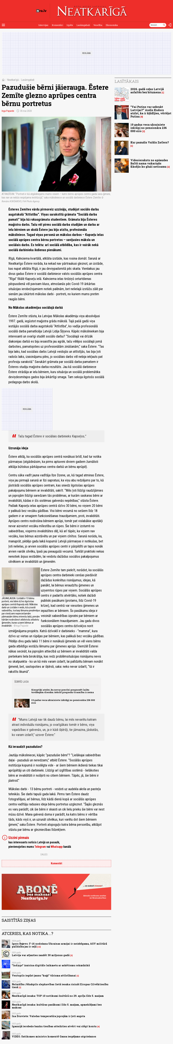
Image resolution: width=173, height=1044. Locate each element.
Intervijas (43, 25)
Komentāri (57, 25)
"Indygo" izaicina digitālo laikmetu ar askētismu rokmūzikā (51, 965)
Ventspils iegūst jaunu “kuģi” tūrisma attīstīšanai (44, 975)
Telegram (40, 846)
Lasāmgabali (83, 25)
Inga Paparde (8, 111)
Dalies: (44, 854)
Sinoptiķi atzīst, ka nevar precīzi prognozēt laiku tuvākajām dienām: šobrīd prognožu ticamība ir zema (62, 691)
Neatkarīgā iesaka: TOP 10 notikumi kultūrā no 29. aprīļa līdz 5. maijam (58, 995)
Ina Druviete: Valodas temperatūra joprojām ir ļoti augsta (48, 1016)
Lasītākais (127, 81)
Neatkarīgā (13, 79)
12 (39, 947)
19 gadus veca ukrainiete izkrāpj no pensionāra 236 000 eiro (63, 701)
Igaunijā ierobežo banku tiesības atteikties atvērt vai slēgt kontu (54, 1026)
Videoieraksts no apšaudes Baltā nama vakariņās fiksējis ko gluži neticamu (149, 163)
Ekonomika (112, 25)
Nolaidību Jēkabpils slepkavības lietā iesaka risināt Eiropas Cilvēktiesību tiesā (60, 986)
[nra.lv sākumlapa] (41, 10)
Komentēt (56, 863)
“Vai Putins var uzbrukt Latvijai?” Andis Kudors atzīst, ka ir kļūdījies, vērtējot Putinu (150, 111)
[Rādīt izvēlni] (3, 25)
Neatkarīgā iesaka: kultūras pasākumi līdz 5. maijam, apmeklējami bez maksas (57, 1006)
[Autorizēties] (169, 25)
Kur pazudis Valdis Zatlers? (149, 142)
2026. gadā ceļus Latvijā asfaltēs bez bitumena (147, 90)
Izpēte (70, 25)
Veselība (97, 25)
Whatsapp (57, 846)
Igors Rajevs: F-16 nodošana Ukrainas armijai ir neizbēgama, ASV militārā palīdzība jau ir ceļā (59, 945)
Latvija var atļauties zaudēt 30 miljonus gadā (40, 955)
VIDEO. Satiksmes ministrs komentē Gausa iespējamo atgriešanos (54, 1036)
